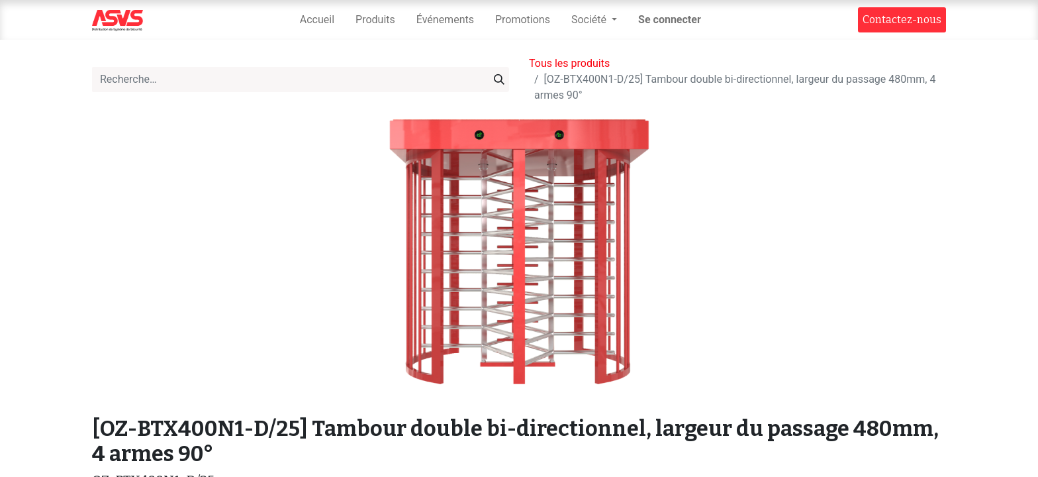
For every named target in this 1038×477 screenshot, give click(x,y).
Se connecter (669, 19)
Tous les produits (569, 63)
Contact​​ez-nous (902, 19)
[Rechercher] (499, 79)
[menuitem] (317, 20)
